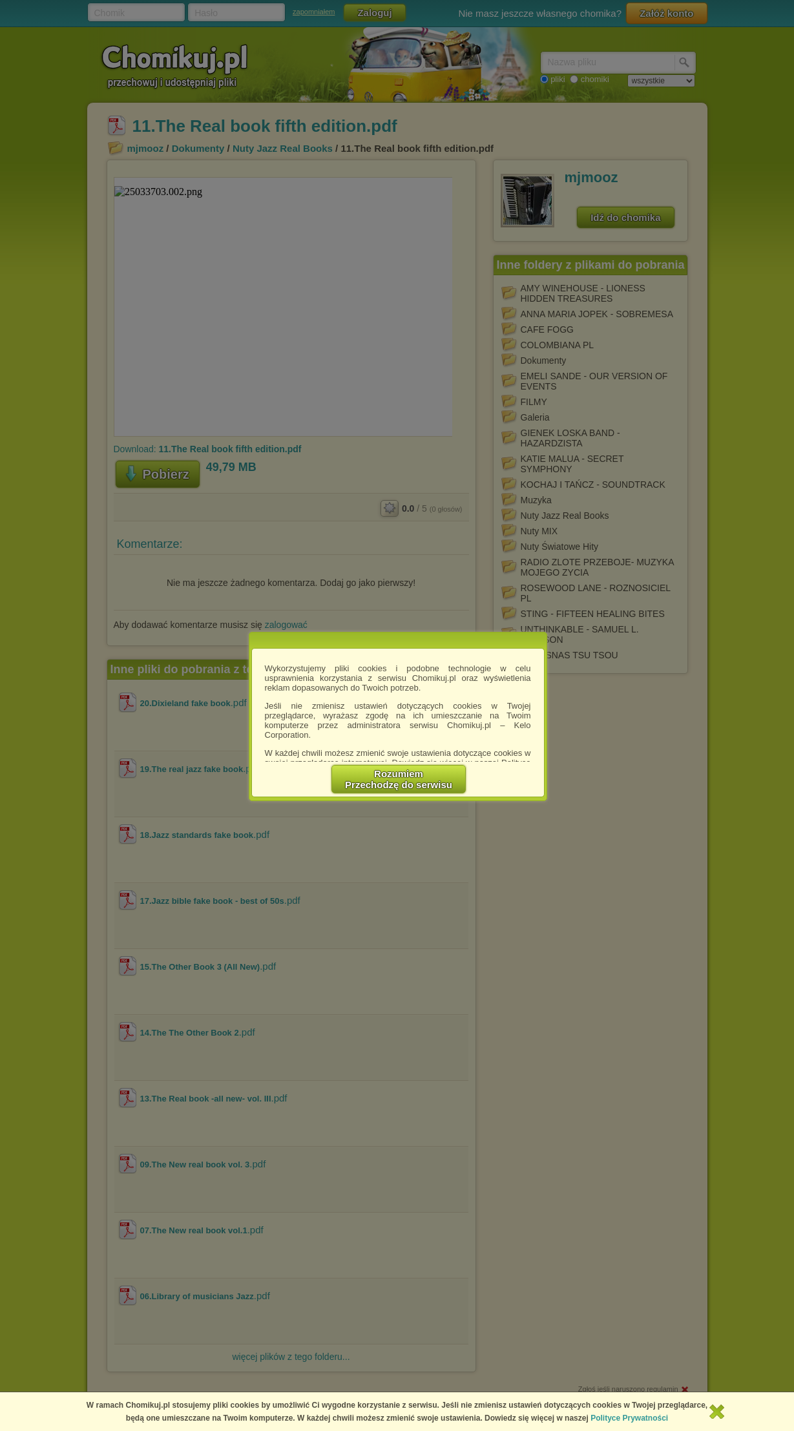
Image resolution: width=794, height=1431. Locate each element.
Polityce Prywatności (629, 1418)
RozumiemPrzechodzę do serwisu (398, 779)
